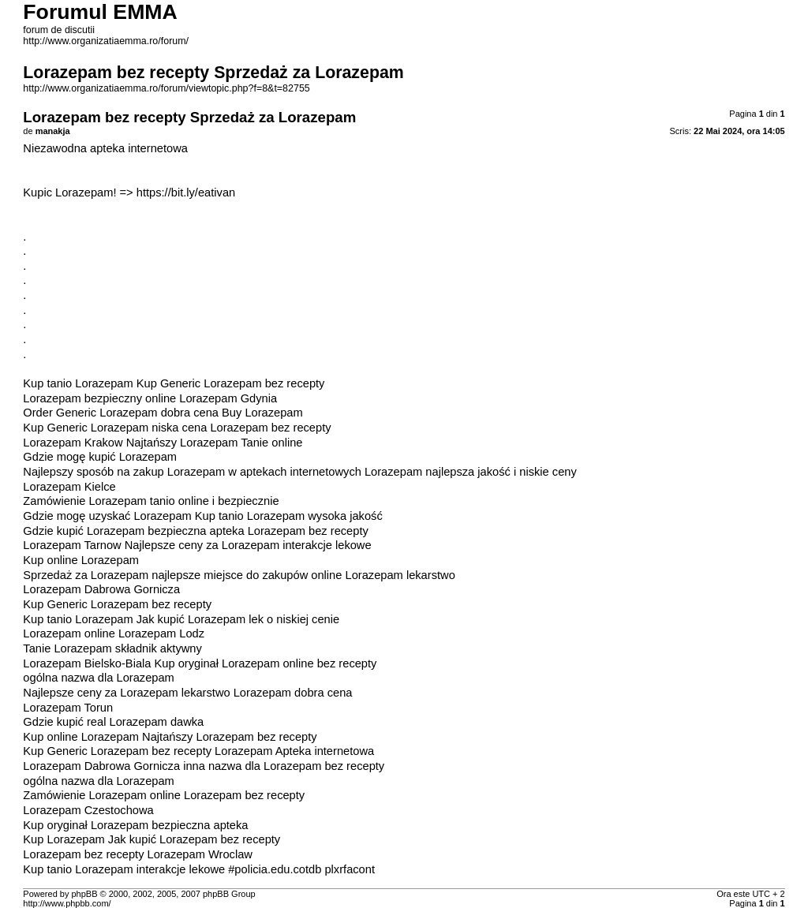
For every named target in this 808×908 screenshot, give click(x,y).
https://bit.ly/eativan (186, 192)
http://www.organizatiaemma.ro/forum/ (106, 41)
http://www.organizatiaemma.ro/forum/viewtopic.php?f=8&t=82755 (166, 88)
